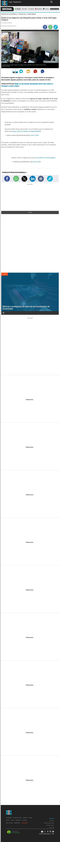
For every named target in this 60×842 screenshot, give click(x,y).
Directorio (51, 827)
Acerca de (51, 820)
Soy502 (8, 817)
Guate (30, 817)
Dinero (8, 820)
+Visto (30, 212)
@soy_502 (16, 131)
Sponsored (24, 823)
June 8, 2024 (34, 135)
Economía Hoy (17, 817)
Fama (12, 820)
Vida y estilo (9, 823)
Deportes (18, 820)
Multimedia (17, 823)
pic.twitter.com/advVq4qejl (45, 158)
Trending (24, 820)
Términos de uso (50, 825)
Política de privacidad (49, 823)
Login (10, 2)
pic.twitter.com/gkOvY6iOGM (31, 131)
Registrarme (17, 2)
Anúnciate (51, 818)
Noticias (22, 14)
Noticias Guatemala (9, 14)
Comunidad (31, 14)
